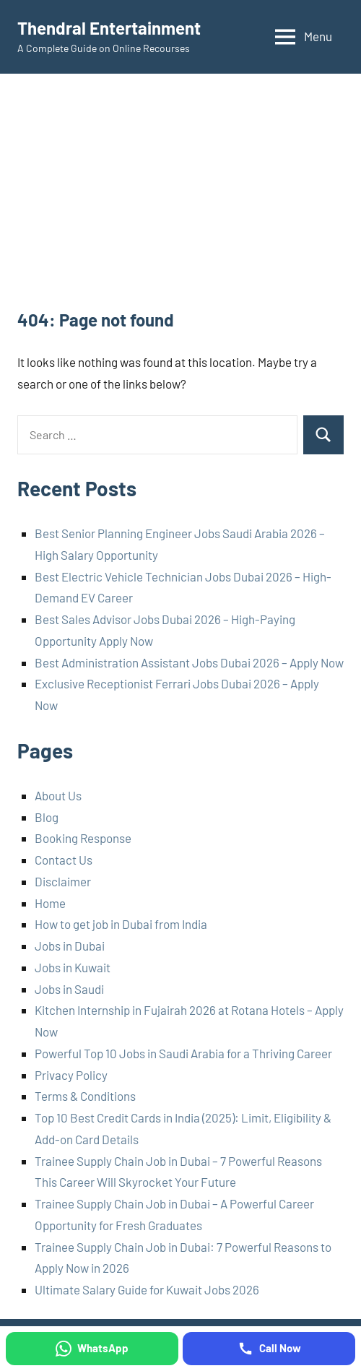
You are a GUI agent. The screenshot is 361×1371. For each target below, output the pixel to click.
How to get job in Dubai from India (121, 924)
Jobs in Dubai (70, 945)
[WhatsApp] (92, 1348)
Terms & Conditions (85, 1096)
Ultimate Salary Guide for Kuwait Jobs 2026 (147, 1289)
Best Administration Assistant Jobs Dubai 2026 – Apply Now (189, 662)
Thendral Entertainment (109, 27)
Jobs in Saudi (69, 989)
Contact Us (63, 859)
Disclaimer (63, 881)
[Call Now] (269, 1348)
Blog (46, 817)
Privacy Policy (71, 1075)
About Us (58, 795)
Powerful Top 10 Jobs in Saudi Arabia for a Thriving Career (183, 1053)
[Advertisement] (180, 199)
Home (50, 903)
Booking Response (83, 838)
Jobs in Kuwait (72, 967)
